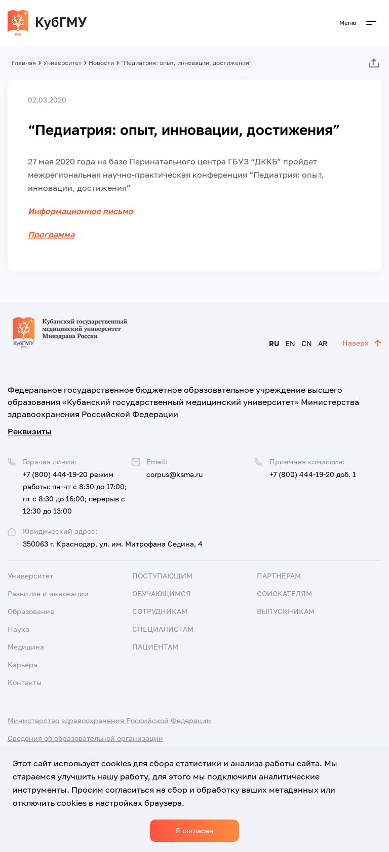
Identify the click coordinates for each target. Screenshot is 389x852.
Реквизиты (30, 431)
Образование (31, 611)
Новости (101, 62)
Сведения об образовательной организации (85, 738)
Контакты (25, 682)
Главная (24, 62)
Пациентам (155, 646)
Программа (51, 234)
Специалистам (162, 629)
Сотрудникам (159, 611)
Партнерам (279, 575)
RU (274, 343)
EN (290, 343)
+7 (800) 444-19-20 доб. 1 (312, 474)
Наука (18, 629)
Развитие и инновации (48, 593)
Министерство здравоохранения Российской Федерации (109, 720)
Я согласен (194, 830)
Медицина (26, 646)
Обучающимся (161, 593)
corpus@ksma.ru (174, 474)
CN (306, 343)
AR (323, 343)
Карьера (22, 664)
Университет (62, 62)
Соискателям (284, 593)
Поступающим (162, 575)
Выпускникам (286, 611)
